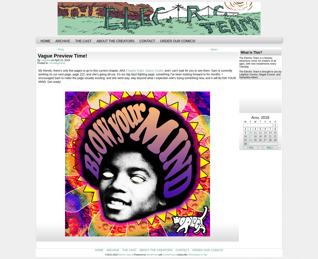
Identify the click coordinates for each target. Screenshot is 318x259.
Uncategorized (57, 63)
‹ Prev (60, 49)
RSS (191, 254)
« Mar (250, 147)
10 (250, 132)
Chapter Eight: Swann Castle (144, 70)
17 (250, 136)
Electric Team (125, 254)
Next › (214, 49)
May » (270, 147)
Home (46, 41)
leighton (46, 60)
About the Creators (115, 41)
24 (250, 140)
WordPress (152, 254)
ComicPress (169, 254)
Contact (147, 41)
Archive (63, 41)
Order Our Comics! (178, 41)
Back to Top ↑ (202, 254)
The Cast (83, 41)
